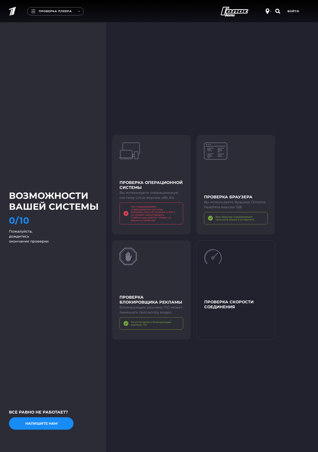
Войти (293, 11)
